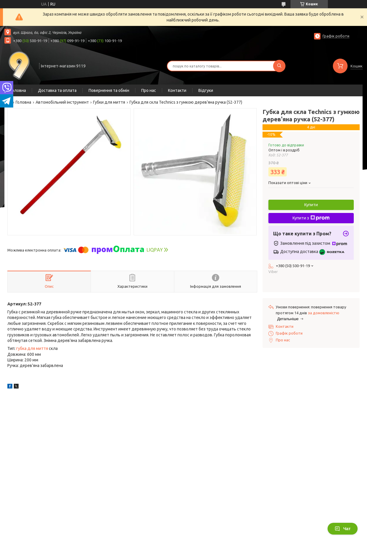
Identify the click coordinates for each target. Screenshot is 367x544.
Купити (311, 204)
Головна (18, 90)
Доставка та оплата (57, 90)
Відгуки (205, 90)
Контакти (177, 90)
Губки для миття (109, 102)
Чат (343, 528)
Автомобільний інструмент (62, 102)
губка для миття (32, 348)
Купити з (311, 218)
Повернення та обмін (109, 90)
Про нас (148, 90)
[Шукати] (279, 66)
